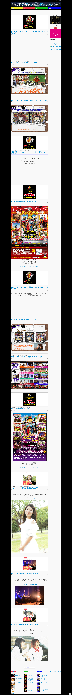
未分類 (30, 407)
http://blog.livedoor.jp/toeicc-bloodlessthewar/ (29, 584)
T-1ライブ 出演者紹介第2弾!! (56, 49)
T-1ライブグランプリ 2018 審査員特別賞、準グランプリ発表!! (29, 100)
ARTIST (24, 8)
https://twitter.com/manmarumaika (29, 498)
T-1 (13, 693)
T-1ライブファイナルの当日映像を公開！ (55, 41)
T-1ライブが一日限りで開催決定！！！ (31, 682)
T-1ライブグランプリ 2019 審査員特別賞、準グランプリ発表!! (44, 683)
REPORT (50, 8)
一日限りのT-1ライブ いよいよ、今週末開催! (55, 44)
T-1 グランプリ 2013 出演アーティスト (55, 671)
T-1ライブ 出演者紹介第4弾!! (56, 46)
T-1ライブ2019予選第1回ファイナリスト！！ (44, 690)
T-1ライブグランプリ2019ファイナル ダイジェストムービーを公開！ (31, 687)
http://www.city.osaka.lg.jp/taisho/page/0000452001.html (29, 266)
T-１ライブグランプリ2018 (18, 30)
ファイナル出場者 (26, 30)
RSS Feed (60, 0)
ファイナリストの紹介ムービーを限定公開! (31, 690)
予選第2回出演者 (25, 285)
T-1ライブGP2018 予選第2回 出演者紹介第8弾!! (25, 488)
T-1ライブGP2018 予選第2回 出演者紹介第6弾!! (25, 624)
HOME (13, 8)
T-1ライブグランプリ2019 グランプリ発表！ (44, 679)
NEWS (37, 8)
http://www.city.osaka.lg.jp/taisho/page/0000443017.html (29, 467)
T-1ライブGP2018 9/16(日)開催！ (20, 408)
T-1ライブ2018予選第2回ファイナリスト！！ (24, 319)
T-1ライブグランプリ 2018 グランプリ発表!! (24, 62)
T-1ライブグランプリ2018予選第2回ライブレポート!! (26, 357)
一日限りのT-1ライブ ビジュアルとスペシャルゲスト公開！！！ (31, 679)
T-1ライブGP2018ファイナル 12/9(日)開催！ (24, 201)
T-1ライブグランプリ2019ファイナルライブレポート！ (44, 675)
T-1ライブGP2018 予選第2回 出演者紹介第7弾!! (25, 573)
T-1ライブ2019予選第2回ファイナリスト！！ (44, 686)
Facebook (59, 0)
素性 (55, 27)
